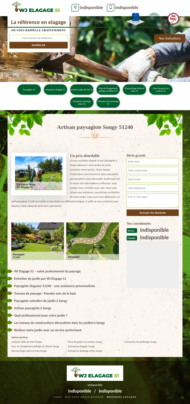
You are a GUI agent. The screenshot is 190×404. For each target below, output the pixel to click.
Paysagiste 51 (29, 89)
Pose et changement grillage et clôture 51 (108, 89)
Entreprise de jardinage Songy (141, 341)
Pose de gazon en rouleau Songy (85, 341)
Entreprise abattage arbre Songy (85, 350)
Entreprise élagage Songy (81, 346)
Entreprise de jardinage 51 (108, 102)
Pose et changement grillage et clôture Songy (35, 346)
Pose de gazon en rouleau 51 (161, 89)
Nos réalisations (170, 38)
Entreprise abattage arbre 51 (82, 102)
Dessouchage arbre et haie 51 (134, 89)
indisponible (91, 7)
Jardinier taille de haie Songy (26, 341)
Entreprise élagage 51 (55, 89)
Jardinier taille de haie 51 (81, 89)
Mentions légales (121, 397)
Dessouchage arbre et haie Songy (29, 350)
